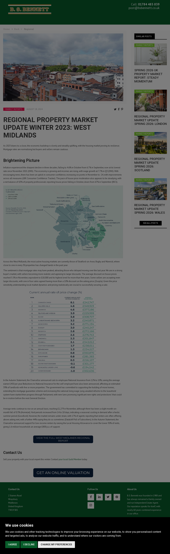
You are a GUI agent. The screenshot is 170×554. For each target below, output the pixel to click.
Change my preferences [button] (56, 544)
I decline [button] (29, 544)
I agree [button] (12, 544)
